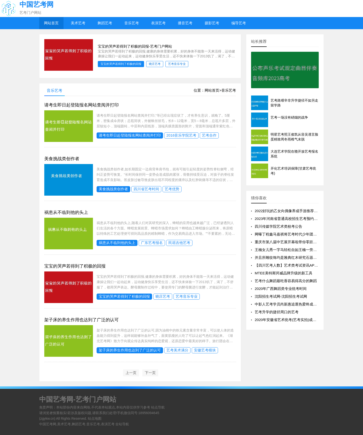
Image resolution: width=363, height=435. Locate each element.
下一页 (150, 373)
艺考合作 (209, 135)
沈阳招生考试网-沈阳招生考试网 (281, 296)
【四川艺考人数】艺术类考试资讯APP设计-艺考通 (295, 265)
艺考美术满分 (177, 350)
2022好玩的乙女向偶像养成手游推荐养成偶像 (291, 211)
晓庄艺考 (162, 296)
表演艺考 (158, 23)
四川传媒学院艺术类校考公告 (278, 226)
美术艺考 (78, 23)
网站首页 (51, 23)
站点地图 (94, 418)
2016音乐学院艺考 (181, 135)
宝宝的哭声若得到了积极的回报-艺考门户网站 (135, 46)
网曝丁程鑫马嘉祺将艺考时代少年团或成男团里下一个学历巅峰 (306, 234)
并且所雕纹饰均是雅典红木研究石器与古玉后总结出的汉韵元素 (306, 257)
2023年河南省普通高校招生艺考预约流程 (288, 219)
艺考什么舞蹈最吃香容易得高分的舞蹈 (286, 281)
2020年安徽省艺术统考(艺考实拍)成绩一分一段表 (295, 320)
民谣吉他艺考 (179, 243)
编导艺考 (238, 23)
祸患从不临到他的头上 (66, 212)
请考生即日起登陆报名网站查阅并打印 (81, 105)
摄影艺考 (212, 23)
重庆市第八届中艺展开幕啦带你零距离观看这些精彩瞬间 (300, 242)
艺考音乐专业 (187, 296)
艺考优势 (172, 189)
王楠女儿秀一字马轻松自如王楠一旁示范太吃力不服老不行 (302, 250)
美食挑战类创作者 (61, 158)
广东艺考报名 (152, 243)
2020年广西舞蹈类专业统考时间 (281, 289)
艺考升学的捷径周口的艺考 (277, 312)
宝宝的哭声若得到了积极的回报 (75, 266)
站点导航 (158, 407)
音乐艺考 (131, 23)
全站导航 (122, 424)
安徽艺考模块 (205, 350)
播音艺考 (185, 23)
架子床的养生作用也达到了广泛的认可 (81, 319)
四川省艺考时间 (146, 189)
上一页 (131, 373)
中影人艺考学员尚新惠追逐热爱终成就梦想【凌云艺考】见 (302, 304)
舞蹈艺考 (105, 23)
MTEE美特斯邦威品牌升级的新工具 (283, 273)
